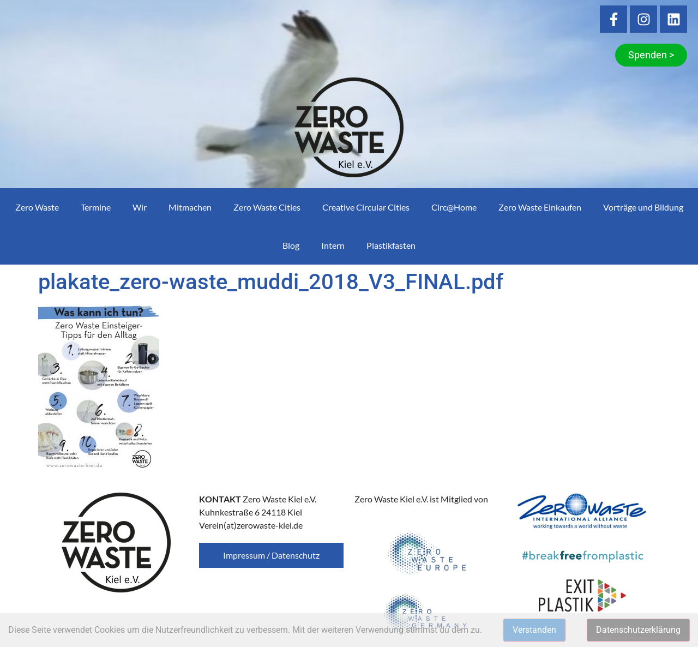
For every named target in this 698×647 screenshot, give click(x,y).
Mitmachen (190, 207)
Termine (96, 207)
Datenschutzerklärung (638, 630)
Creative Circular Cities (366, 207)
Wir (140, 207)
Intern (333, 245)
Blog (290, 245)
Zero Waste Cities (266, 207)
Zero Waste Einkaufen (539, 207)
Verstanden (534, 630)
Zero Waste (37, 207)
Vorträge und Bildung (643, 207)
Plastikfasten (391, 245)
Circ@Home (454, 207)
